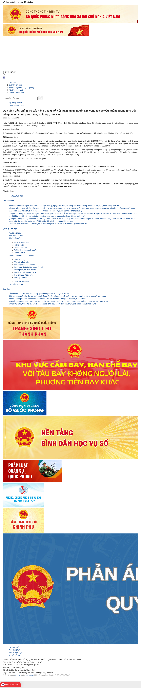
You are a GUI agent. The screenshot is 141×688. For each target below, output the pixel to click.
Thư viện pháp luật (21, 282)
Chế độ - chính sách (18, 59)
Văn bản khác (8, 201)
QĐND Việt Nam (15, 46)
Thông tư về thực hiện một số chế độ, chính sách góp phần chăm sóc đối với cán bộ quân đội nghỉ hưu (48, 224)
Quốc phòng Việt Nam (18, 49)
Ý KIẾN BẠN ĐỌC (15, 653)
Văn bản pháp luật (16, 90)
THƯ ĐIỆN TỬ (14, 650)
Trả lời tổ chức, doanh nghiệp (25, 250)
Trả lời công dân (20, 248)
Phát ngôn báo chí (16, 236)
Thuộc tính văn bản (16, 105)
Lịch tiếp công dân (21, 242)
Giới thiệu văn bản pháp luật (25, 265)
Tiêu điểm (7, 289)
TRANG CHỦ (14, 648)
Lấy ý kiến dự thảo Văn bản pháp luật (28, 267)
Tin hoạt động (19, 259)
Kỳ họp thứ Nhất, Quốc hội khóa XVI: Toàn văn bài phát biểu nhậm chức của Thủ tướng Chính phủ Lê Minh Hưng (52, 304)
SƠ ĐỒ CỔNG (14, 655)
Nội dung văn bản (15, 103)
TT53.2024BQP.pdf (16, 196)
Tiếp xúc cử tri (19, 253)
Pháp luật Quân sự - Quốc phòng (21, 88)
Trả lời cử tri (19, 245)
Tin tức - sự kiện (16, 43)
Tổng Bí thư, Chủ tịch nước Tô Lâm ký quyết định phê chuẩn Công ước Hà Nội (39, 294)
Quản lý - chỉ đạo (16, 52)
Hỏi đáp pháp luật (21, 278)
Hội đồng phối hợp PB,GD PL (25, 272)
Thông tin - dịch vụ (17, 62)
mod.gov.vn (29, 675)
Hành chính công (16, 56)
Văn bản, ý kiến (15, 233)
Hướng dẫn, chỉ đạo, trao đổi (25, 270)
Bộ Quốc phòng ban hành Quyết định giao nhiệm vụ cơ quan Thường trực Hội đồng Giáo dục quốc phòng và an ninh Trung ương (58, 301)
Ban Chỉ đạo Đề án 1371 (23, 275)
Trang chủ (12, 82)
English (12, 67)
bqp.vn (17, 675)
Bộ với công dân (15, 238)
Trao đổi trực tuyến (16, 284)
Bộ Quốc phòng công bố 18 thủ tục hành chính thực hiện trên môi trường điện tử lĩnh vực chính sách (47, 299)
